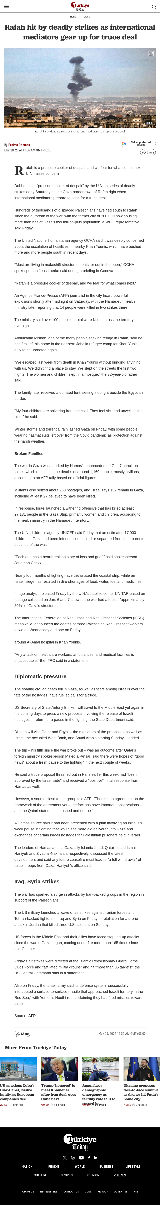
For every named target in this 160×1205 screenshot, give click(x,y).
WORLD (80, 1167)
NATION (27, 1167)
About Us (28, 1192)
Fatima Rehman (19, 145)
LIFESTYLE (133, 1167)
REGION (53, 1167)
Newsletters (48, 1192)
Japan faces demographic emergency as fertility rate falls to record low (98, 1094)
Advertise (120, 1192)
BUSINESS (106, 1167)
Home (73, 16)
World (87, 16)
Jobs (88, 1192)
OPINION (93, 1175)
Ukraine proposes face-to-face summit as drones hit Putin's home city (141, 1092)
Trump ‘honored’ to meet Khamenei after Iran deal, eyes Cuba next (58, 1092)
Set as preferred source (136, 143)
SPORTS (67, 1175)
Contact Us (71, 1192)
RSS (136, 1192)
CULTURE (40, 1175)
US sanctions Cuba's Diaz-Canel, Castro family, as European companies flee (17, 1092)
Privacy (103, 1192)
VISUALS (120, 1175)
